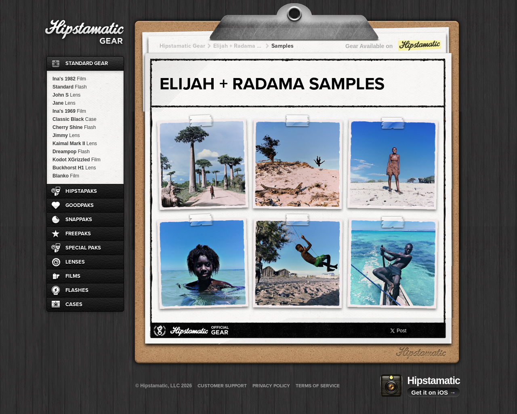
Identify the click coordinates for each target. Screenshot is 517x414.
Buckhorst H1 (74, 168)
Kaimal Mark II (75, 143)
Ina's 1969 (69, 111)
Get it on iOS (433, 392)
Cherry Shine (74, 127)
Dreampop (71, 151)
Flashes (76, 290)
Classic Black (75, 119)
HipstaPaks (81, 191)
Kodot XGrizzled (77, 160)
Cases (73, 304)
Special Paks (83, 248)
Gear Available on (393, 47)
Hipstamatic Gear (182, 45)
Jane (64, 103)
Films (72, 276)
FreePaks (78, 233)
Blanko (66, 176)
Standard (70, 87)
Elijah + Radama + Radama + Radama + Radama (238, 45)
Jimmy (66, 135)
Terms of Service (318, 386)
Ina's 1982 (69, 79)
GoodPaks (79, 205)
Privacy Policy (271, 386)
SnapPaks (78, 219)
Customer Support (222, 386)
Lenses (75, 262)
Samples (282, 45)
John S (66, 95)
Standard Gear (86, 63)
